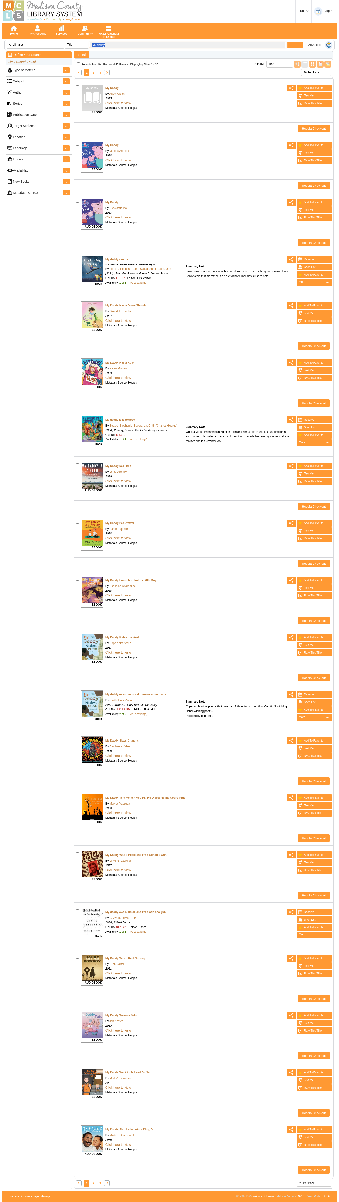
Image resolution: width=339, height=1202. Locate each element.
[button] (61, 45)
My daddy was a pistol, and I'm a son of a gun (135, 912)
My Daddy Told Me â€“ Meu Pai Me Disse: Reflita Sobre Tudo (145, 797)
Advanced (314, 44)
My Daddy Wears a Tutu (121, 1015)
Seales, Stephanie (120, 425)
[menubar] (314, 282)
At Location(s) (138, 282)
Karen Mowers (118, 368)
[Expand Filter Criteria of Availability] (66, 170)
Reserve (305, 259)
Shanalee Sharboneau (123, 586)
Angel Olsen (117, 93)
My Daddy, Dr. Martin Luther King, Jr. (129, 1129)
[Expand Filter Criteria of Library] (66, 159)
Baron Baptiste (118, 529)
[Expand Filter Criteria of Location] (66, 137)
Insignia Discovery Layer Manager (30, 1196)
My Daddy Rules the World (123, 637)
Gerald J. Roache (120, 311)
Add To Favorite (310, 88)
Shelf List (306, 267)
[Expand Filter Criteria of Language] (66, 148)
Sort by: (259, 63)
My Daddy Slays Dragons (122, 740)
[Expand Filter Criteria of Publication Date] (66, 114)
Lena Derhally (118, 471)
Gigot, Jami (165, 268)
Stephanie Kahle (119, 746)
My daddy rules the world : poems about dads (135, 694)
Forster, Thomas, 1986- (123, 268)
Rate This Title (309, 103)
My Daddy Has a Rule (119, 362)
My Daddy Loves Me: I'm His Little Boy (130, 580)
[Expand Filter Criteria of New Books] (66, 181)
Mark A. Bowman (120, 1078)
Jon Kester (116, 1021)
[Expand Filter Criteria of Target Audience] (66, 126)
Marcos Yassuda (119, 803)
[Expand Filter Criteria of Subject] (66, 81)
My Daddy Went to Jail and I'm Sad (128, 1072)
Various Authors (119, 151)
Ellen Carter (116, 964)
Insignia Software (263, 1196)
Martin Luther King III (122, 1135)
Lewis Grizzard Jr (120, 860)
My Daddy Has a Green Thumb (125, 305)
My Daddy (112, 88)
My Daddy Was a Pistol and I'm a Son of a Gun (136, 855)
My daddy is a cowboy (120, 419)
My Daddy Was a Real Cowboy (125, 958)
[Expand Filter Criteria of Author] (66, 92)
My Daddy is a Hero (118, 466)
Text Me (305, 95)
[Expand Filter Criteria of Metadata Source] (66, 192)
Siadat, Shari (148, 268)
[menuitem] (314, 282)
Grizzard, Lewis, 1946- (123, 917)
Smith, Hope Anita (120, 700)
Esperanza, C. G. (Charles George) (155, 425)
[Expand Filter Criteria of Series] (66, 103)
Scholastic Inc (118, 208)
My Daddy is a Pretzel (119, 523)
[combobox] (33, 44)
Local (82, 55)
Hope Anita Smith (120, 643)
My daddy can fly (116, 259)
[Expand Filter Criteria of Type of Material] (66, 70)
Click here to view (118, 103)
